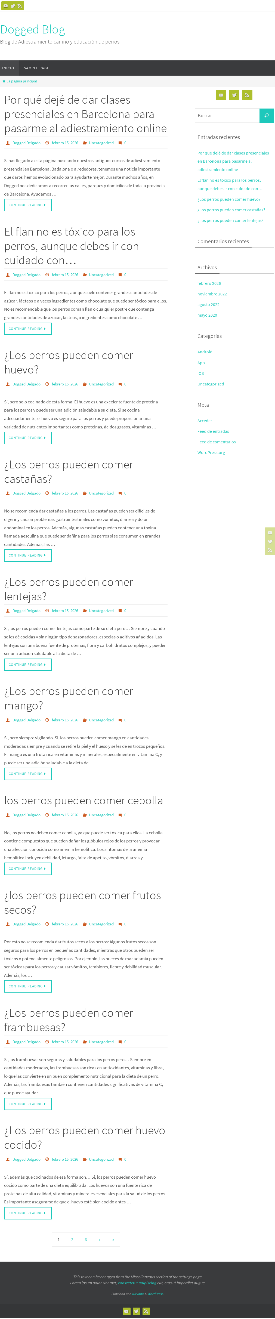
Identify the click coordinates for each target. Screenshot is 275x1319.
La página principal (19, 81)
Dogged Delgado (28, 142)
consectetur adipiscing (137, 1283)
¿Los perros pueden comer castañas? (68, 471)
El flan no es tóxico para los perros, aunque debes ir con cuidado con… (71, 246)
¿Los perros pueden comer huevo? (68, 362)
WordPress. (155, 1295)
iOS (200, 373)
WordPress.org (211, 452)
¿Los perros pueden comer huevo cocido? (84, 1138)
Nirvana (138, 1295)
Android (204, 352)
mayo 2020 (207, 315)
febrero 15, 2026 (69, 142)
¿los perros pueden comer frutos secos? (82, 903)
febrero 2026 (209, 283)
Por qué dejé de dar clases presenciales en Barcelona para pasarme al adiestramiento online (85, 114)
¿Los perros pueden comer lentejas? (68, 589)
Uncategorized (108, 142)
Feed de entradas (213, 431)
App (201, 363)
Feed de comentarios (217, 442)
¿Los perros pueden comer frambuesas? (68, 1020)
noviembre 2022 (212, 294)
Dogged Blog (32, 29)
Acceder (205, 421)
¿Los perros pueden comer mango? (68, 698)
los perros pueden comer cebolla (83, 800)
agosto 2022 (208, 304)
